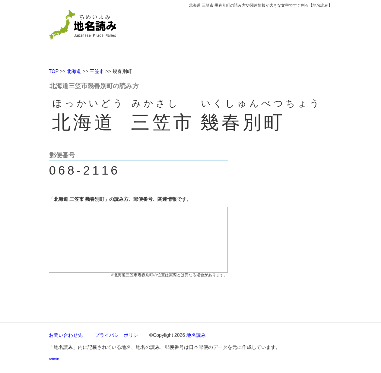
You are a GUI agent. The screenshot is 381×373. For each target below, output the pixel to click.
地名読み (196, 335)
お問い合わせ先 (66, 335)
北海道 (74, 71)
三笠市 (97, 71)
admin (54, 359)
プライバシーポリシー (119, 335)
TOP (54, 71)
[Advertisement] (234, 35)
